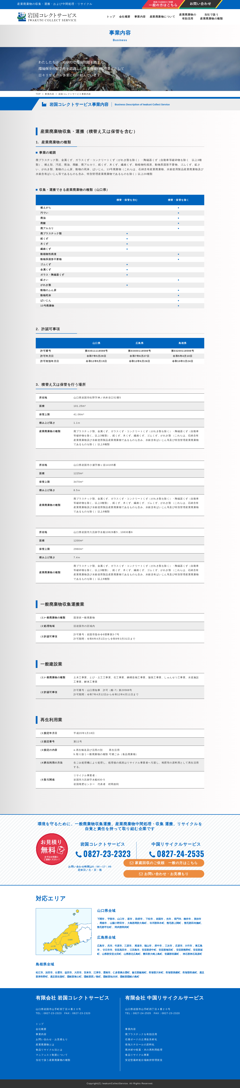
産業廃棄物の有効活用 (187, 16)
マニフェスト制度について (52, 1054)
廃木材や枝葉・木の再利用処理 (143, 1049)
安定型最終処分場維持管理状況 (143, 1060)
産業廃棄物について (162, 16)
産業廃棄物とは (45, 1044)
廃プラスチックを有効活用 (141, 1034)
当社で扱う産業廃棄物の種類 (211, 16)
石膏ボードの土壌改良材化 (141, 1039)
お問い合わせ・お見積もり (52, 1039)
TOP (38, 94)
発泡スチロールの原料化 (140, 1044)
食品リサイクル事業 (137, 1054)
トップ (111, 16)
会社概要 (124, 16)
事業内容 (140, 16)
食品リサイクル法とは (49, 1049)
